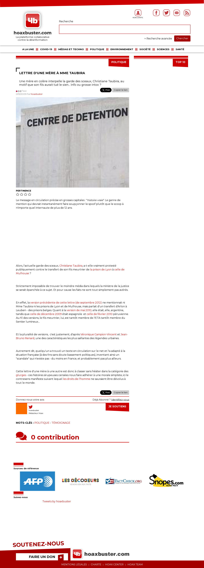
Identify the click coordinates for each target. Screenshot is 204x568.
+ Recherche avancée (158, 38)
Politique (97, 49)
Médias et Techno (71, 49)
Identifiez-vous (120, 399)
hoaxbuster (37, 94)
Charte (96, 564)
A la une (28, 49)
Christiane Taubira (70, 265)
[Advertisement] (72, 235)
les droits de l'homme (76, 378)
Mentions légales (74, 564)
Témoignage (61, 422)
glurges (21, 375)
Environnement (121, 49)
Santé (180, 49)
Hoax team (135, 564)
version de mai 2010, (79, 310)
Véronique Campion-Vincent (98, 334)
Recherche (66, 21)
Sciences (163, 49)
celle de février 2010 (100, 314)
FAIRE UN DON (42, 557)
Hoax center (114, 564)
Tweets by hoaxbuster (56, 501)
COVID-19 (46, 49)
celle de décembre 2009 (46, 314)
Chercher (182, 38)
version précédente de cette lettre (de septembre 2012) (66, 302)
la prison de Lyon (101, 269)
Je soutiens (117, 406)
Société (145, 49)
